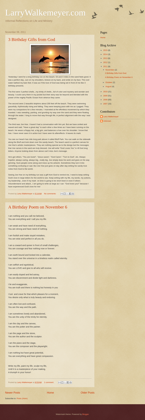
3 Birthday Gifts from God (31, 39)
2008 (105, 100)
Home (50, 392)
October (109, 82)
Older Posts (87, 392)
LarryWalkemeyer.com (45, 12)
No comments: (50, 194)
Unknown (107, 121)
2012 (105, 62)
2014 (105, 54)
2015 (105, 50)
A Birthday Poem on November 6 (37, 207)
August (108, 86)
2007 (105, 104)
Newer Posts (12, 392)
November (110, 70)
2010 (105, 91)
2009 (105, 96)
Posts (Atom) (22, 398)
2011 (105, 66)
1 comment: (49, 382)
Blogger (85, 414)
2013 (105, 58)
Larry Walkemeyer (110, 116)
